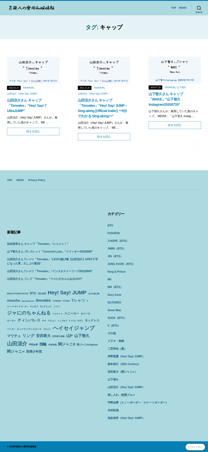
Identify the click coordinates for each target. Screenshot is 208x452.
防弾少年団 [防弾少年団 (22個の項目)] (34, 351)
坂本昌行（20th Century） (124, 364)
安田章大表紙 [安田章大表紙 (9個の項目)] (58, 336)
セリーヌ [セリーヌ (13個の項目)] (85, 313)
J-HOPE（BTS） (118, 240)
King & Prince (116, 271)
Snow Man (114, 310)
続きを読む (33, 131)
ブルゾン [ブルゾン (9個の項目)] (47, 329)
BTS (110, 225)
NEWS (182, 7)
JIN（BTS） (115, 256)
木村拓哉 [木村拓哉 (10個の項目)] (52, 345)
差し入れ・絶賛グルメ (121, 394)
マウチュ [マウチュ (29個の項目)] (14, 336)
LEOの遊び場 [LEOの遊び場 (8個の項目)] (93, 294)
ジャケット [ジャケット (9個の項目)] (57, 314)
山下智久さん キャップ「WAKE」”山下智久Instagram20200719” (166, 99)
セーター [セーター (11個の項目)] (11, 320)
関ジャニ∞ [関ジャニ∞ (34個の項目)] (16, 351)
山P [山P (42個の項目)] (69, 336)
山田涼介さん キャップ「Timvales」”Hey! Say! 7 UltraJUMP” (26, 105)
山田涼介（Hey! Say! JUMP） (23, 93)
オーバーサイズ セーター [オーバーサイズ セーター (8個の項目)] (17, 306)
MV (110, 279)
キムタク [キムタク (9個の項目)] (34, 306)
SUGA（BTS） (117, 317)
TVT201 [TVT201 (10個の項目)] (66, 301)
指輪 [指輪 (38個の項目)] (43, 344)
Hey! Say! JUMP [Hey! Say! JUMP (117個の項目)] (67, 292)
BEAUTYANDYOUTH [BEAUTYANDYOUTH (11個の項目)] (17, 293)
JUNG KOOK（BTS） (121, 263)
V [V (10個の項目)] (87, 301)
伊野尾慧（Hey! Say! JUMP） (126, 356)
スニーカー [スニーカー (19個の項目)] (71, 313)
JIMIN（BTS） (117, 248)
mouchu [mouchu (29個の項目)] (13, 300)
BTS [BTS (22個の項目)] (33, 293)
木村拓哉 (113, 410)
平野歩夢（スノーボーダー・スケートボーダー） (138, 402)
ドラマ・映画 (116, 340)
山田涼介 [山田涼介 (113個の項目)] (17, 343)
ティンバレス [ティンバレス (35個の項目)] (29, 320)
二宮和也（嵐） (117, 348)
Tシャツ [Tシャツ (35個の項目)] (78, 300)
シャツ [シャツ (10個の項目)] (57, 306)
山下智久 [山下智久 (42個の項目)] (81, 336)
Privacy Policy (36, 179)
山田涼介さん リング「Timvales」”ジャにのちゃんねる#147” (44, 278)
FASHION (28, 87)
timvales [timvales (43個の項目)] (43, 300)
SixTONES (114, 302)
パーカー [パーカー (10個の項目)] (11, 329)
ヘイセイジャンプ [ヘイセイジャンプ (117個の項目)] (74, 328)
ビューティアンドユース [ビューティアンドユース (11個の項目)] (29, 329)
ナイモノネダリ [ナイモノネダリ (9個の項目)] (76, 321)
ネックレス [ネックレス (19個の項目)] (92, 320)
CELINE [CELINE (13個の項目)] (41, 293)
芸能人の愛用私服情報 (26, 446)
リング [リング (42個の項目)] (28, 336)
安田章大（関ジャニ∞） (122, 371)
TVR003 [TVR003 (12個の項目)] (57, 301)
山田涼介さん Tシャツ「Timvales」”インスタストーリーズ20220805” (50, 271)
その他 (112, 333)
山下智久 (181, 87)
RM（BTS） (115, 287)
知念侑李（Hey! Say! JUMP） (126, 417)
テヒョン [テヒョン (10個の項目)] (52, 321)
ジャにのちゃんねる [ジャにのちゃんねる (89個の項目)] (29, 313)
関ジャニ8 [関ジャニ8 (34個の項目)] (66, 344)
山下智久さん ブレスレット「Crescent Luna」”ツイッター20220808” (50, 251)
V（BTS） (114, 325)
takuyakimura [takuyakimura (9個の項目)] (28, 301)
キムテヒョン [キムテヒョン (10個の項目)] (46, 306)
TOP (173, 7)
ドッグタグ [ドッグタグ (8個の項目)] (62, 321)
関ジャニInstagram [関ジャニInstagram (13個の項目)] (87, 344)
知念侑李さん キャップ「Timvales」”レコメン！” (37, 243)
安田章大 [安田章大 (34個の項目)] (43, 336)
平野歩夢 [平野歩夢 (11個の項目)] (33, 344)
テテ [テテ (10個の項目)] (44, 321)
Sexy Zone (114, 294)
